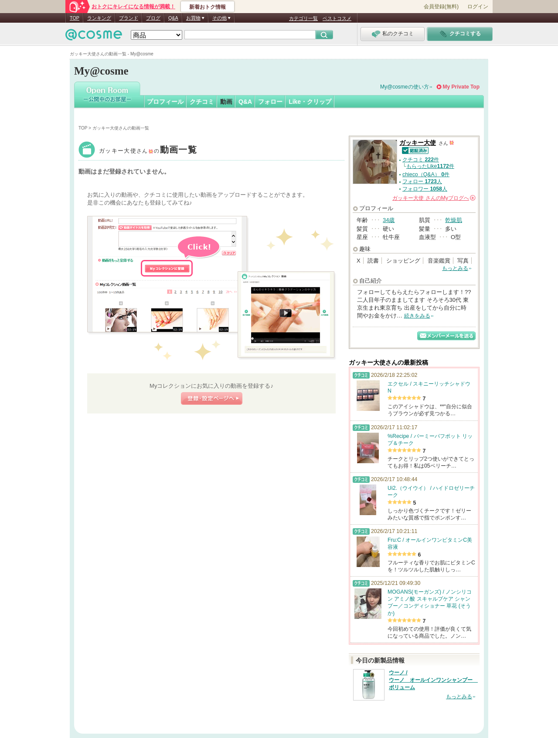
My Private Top (461, 87)
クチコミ (202, 101)
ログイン (477, 6)
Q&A (173, 17)
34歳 (389, 220)
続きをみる (417, 316)
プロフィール (165, 101)
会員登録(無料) (441, 6)
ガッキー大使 (148, 150)
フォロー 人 (422, 181)
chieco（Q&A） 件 (425, 174)
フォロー (270, 101)
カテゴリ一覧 (303, 18)
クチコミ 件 (420, 160)
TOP (74, 17)
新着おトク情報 (207, 7)
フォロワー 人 (424, 189)
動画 (226, 101)
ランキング (99, 17)
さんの (434, 198)
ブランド (128, 17)
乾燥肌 (453, 220)
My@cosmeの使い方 (404, 87)
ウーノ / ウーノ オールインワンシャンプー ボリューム (433, 680)
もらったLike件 (430, 166)
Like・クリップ (310, 101)
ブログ (153, 17)
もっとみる (455, 268)
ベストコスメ (337, 18)
